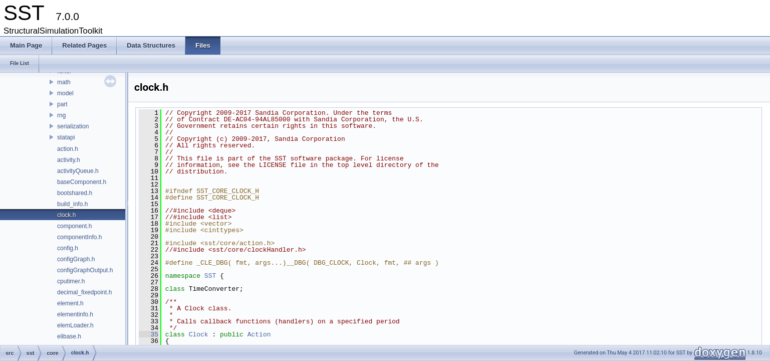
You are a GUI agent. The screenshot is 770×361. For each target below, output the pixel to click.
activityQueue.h (78, 170)
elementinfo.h (75, 314)
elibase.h (69, 336)
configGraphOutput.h (85, 270)
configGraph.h (76, 259)
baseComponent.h (81, 182)
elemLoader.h (75, 325)
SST (210, 275)
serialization (73, 126)
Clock (198, 334)
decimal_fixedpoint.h (84, 292)
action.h (67, 148)
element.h (70, 303)
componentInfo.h (79, 237)
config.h (67, 248)
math (64, 82)
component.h (74, 226)
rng (61, 115)
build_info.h (72, 204)
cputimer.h (71, 281)
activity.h (68, 159)
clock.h (66, 215)
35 (148, 334)
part (62, 104)
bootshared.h (74, 193)
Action (259, 334)
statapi (66, 137)
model (65, 93)
